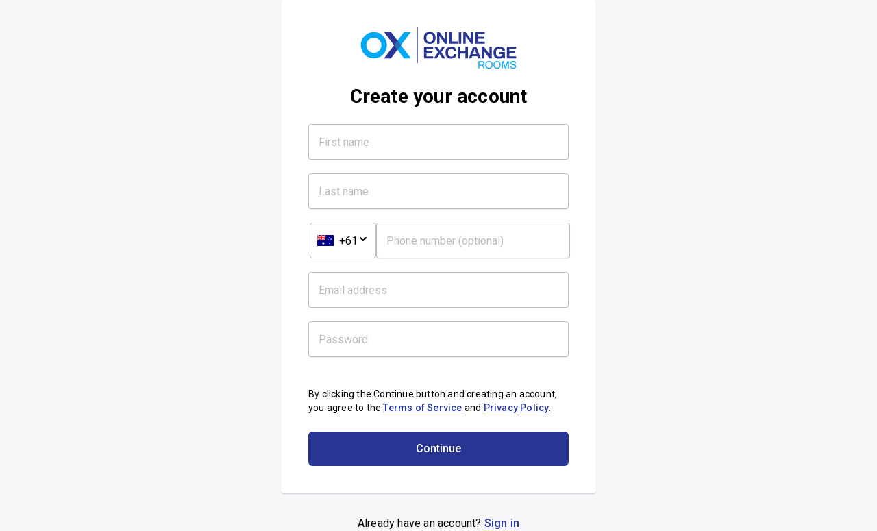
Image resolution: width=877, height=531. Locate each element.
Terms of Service (422, 407)
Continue (438, 448)
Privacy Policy (516, 407)
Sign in (501, 523)
